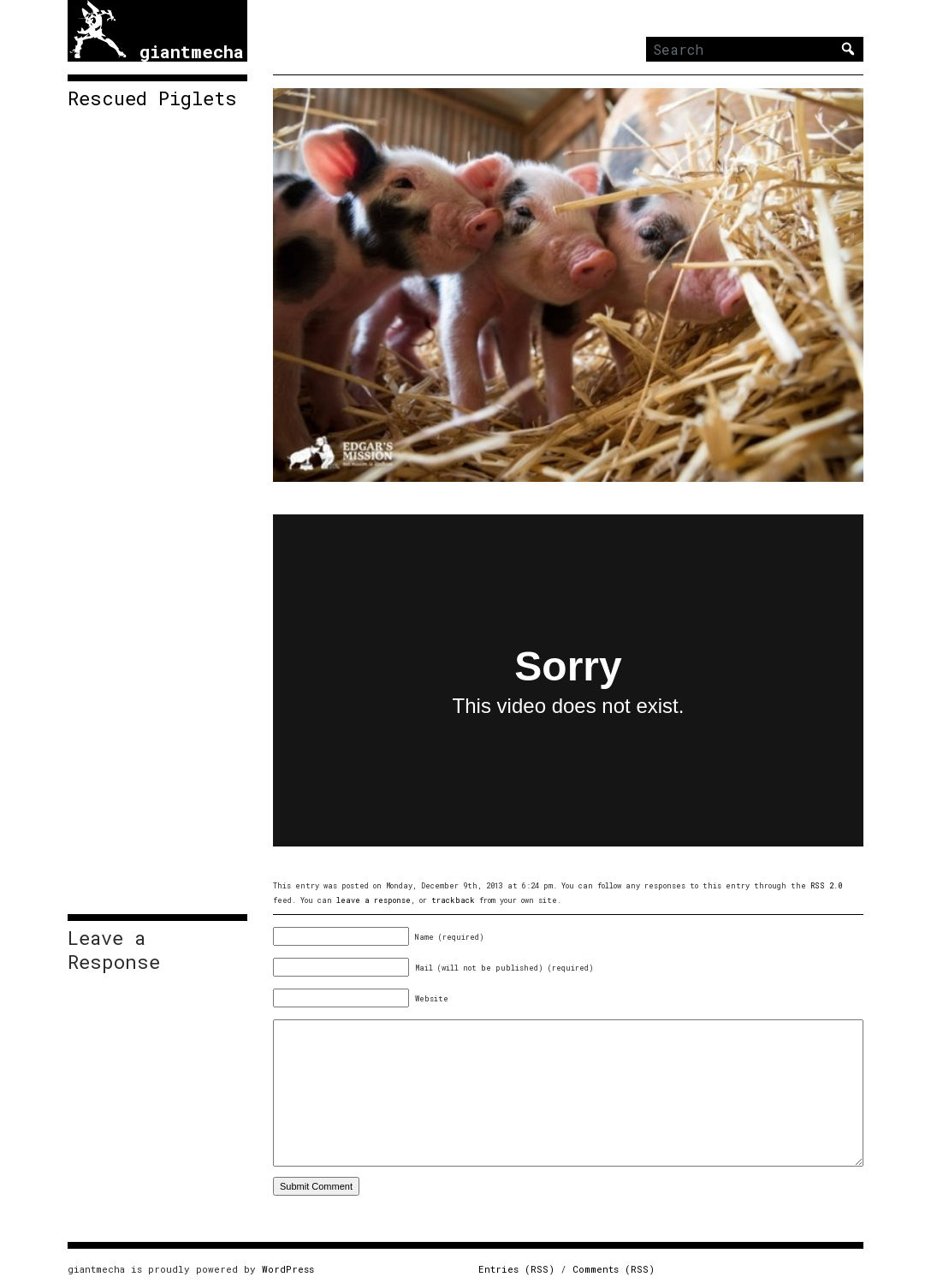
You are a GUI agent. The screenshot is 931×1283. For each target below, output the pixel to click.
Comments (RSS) (613, 1268)
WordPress (288, 1268)
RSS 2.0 (826, 885)
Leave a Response (114, 950)
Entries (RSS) (516, 1268)
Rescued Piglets (152, 98)
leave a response (373, 900)
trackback (453, 900)
